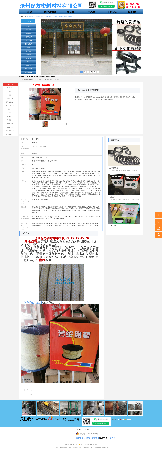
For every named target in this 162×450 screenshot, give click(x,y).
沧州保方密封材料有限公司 (28, 80)
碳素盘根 (28, 54)
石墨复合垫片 (28, 40)
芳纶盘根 (28, 30)
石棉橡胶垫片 (28, 69)
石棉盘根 (28, 33)
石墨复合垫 (69, 16)
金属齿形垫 (29, 65)
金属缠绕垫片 (28, 72)
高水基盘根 (29, 37)
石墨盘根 (28, 51)
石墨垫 (43, 16)
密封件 (29, 47)
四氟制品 (28, 26)
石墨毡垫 (48, 16)
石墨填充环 (29, 61)
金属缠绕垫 (30, 16)
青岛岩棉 (28, 58)
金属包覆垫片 (28, 44)
